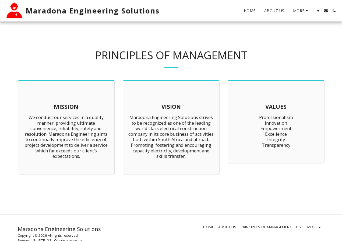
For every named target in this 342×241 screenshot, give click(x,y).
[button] (318, 11)
